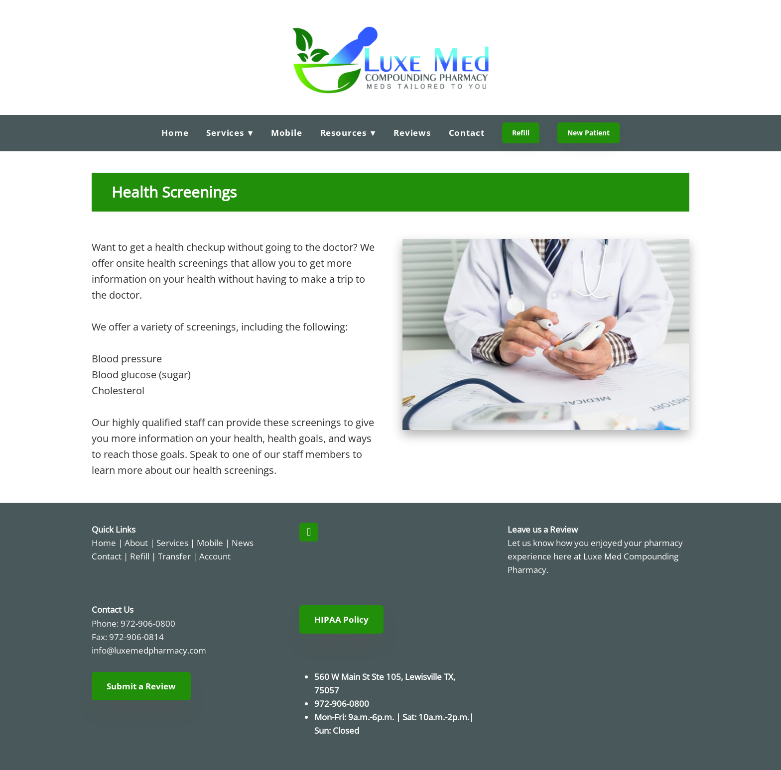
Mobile (286, 132)
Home (174, 132)
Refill (520, 132)
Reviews (412, 132)
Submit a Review (141, 686)
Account (215, 556)
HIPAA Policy (341, 619)
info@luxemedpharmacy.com (149, 650)
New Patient (588, 132)
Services (172, 543)
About (136, 543)
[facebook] (308, 532)
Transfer (174, 556)
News (243, 543)
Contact (467, 132)
